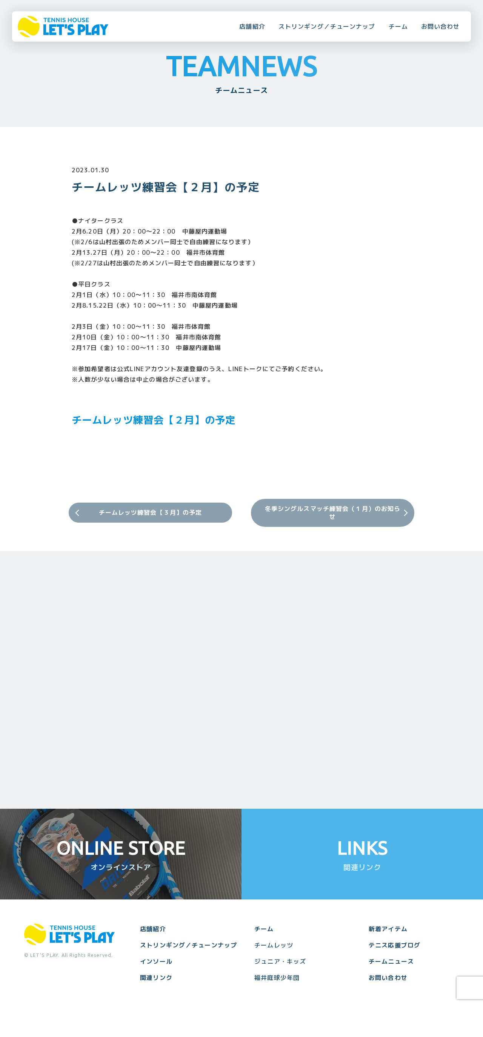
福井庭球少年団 (277, 978)
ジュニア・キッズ (280, 961)
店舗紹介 (252, 26)
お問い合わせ (440, 26)
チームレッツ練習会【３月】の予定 (150, 512)
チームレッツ (273, 945)
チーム (398, 26)
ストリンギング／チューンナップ (326, 26)
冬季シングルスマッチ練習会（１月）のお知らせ (333, 513)
